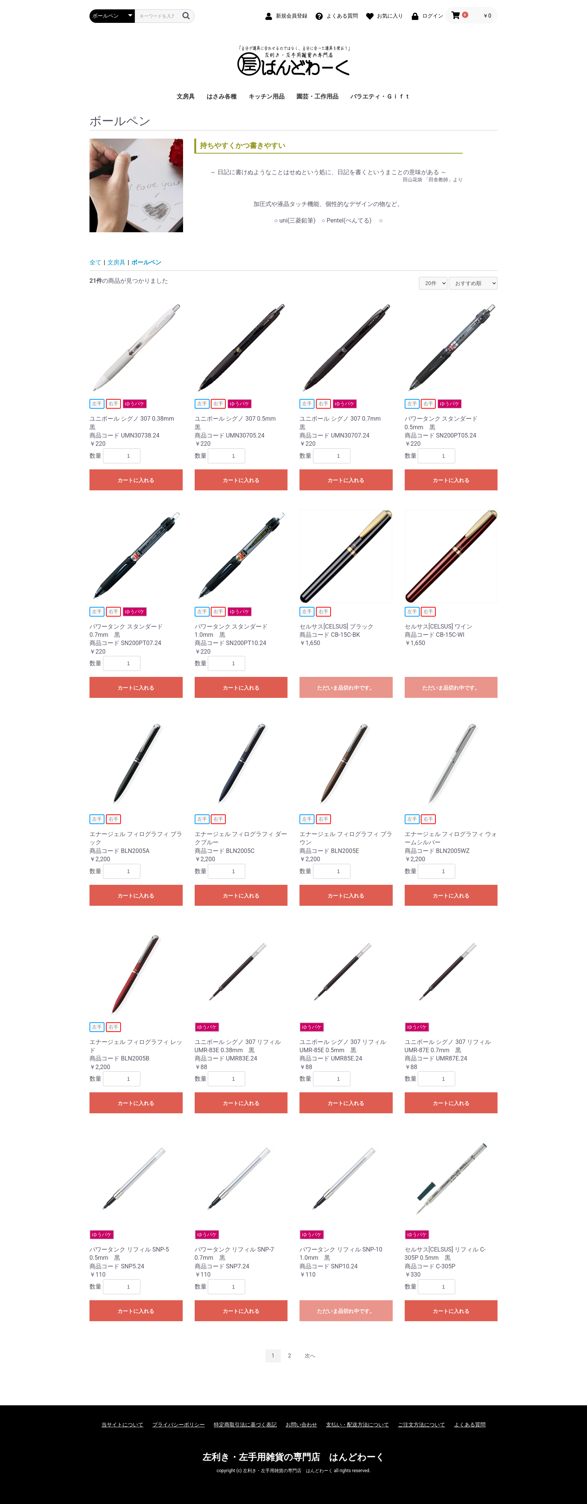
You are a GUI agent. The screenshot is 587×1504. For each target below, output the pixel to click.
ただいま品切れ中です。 (346, 688)
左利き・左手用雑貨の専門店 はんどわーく (294, 1457)
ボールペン (146, 262)
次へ (310, 1356)
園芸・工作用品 (317, 96)
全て (95, 262)
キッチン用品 (267, 96)
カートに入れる (136, 480)
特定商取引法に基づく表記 (245, 1425)
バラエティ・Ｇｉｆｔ (380, 96)
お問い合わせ (301, 1425)
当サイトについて (122, 1425)
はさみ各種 (222, 96)
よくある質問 (470, 1425)
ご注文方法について (421, 1425)
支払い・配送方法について (357, 1425)
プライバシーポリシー (178, 1425)
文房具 (186, 96)
